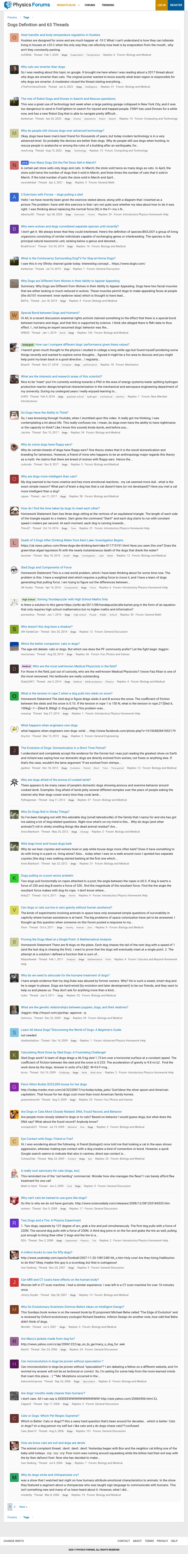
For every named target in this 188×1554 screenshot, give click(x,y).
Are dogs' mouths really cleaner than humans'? (53, 1394)
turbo (24, 996)
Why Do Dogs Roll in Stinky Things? (45, 813)
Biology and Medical (138, 56)
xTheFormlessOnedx (33, 88)
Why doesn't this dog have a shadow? (47, 628)
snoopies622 (29, 1128)
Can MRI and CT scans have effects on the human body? (60, 1281)
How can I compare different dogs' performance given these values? (75, 346)
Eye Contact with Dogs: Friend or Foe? (47, 1140)
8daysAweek (28, 960)
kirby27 (25, 897)
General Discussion (108, 270)
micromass (28, 655)
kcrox (24, 1073)
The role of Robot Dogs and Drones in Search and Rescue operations (68, 100)
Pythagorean (28, 801)
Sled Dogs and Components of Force (46, 569)
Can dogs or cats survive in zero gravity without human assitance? (66, 909)
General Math (106, 184)
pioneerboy (28, 616)
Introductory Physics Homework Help (146, 216)
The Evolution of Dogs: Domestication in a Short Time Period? (63, 749)
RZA (23, 1241)
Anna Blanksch (30, 833)
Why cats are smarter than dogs (43, 68)
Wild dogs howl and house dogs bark (46, 845)
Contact (120, 1541)
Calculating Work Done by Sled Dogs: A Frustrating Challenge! (63, 1054)
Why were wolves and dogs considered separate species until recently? (70, 227)
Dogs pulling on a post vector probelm (47, 877)
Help (170, 1541)
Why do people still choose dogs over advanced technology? (62, 132)
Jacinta (25, 434)
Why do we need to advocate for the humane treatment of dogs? (65, 977)
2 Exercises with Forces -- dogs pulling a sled (52, 196)
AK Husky (27, 588)
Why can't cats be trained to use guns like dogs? (54, 1199)
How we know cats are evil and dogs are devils (53, 1444)
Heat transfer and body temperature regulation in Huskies (60, 36)
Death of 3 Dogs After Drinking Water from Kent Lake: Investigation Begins (72, 541)
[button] (79, 5)
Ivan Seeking (28, 1269)
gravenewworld (30, 1101)
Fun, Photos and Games (114, 655)
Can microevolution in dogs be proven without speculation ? (62, 1363)
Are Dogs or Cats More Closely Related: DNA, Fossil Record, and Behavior (71, 1113)
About (133, 1541)
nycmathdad (28, 184)
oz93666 (26, 56)
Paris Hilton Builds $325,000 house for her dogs (54, 1086)
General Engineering (106, 737)
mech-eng (27, 152)
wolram (25, 1210)
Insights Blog (66, 5)
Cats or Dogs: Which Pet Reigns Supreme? (50, 1417)
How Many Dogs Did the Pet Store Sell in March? (58, 164)
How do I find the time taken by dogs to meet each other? (60, 509)
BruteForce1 (28, 247)
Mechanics (132, 366)
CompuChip (28, 1160)
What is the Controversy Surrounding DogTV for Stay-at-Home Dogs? (68, 259)
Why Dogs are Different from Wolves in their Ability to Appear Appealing (70, 282)
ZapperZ (26, 1405)
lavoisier (26, 557)
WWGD (25, 334)
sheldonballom (30, 1042)
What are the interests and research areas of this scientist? (61, 378)
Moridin (25, 1328)
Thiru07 (25, 529)
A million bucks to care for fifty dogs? (46, 1254)
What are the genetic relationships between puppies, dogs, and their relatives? (74, 1009)
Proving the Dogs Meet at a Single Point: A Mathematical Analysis (66, 940)
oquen (25, 497)
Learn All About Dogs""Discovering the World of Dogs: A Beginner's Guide (71, 1031)
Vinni (24, 929)
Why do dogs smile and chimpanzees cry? (50, 1476)
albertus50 (27, 216)
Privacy (158, 1541)
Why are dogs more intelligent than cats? (49, 477)
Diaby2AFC (27, 683)
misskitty (26, 1496)
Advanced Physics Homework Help (124, 1042)
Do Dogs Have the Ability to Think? (44, 414)
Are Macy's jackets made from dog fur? (48, 1340)
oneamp (26, 714)
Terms (145, 1541)
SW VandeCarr (30, 633)
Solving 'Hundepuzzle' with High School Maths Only (64, 601)
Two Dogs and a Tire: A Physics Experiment (51, 1222)
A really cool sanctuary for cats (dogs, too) (50, 1172)
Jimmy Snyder (29, 1296)
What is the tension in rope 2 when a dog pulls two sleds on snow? (67, 695)
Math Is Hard (29, 1187)
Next (22, 1508)
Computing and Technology (161, 120)
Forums (90, 5)
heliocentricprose (31, 1382)
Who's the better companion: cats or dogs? (50, 645)
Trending (108, 5)
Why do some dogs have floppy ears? (46, 446)
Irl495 (24, 398)
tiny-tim (25, 737)
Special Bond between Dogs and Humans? (50, 314)
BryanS (25, 366)
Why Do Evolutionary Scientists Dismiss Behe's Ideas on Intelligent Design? (72, 1308)
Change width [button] (17, 1541)
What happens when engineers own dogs (49, 727)
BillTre (25, 302)
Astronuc (26, 1019)
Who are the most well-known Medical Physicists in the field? (69, 667)
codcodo (26, 466)
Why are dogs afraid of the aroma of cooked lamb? (56, 781)
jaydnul (25, 769)
